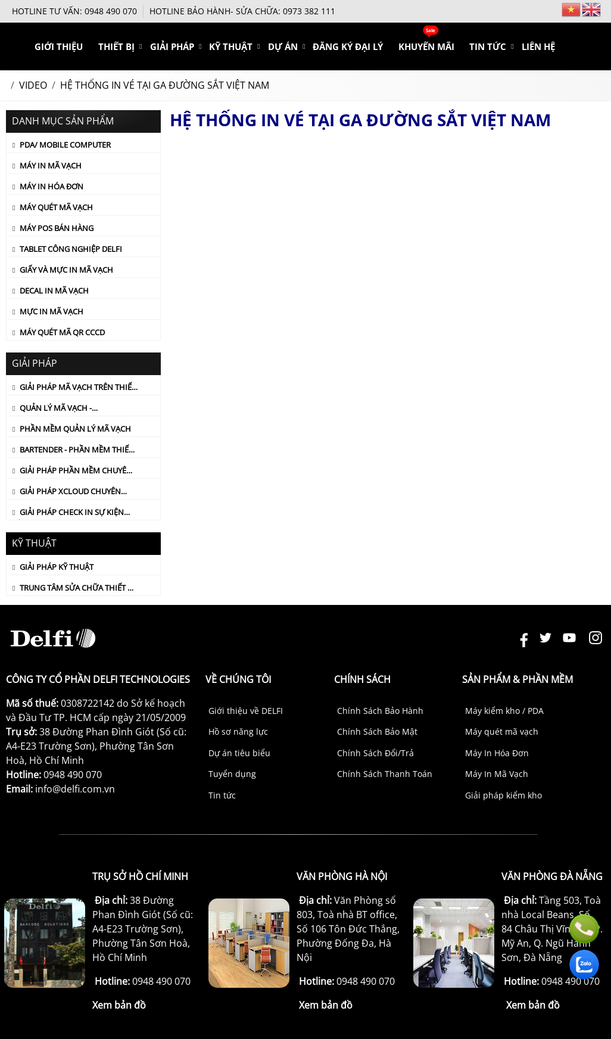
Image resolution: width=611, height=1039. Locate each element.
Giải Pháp (237, 47)
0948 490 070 (111, 11)
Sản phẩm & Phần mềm (517, 679)
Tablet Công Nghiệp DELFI (71, 249)
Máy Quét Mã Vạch (56, 207)
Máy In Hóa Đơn (51, 186)
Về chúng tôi (238, 679)
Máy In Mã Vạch (51, 165)
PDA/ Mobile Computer (65, 144)
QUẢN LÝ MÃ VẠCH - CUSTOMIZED (52, 409)
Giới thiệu (142, 47)
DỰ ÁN (331, 47)
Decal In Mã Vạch (54, 290)
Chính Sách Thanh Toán (384, 773)
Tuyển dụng (232, 773)
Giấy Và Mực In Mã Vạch (66, 269)
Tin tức (222, 795)
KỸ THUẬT (287, 47)
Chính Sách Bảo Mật (377, 731)
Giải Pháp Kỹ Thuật (56, 566)
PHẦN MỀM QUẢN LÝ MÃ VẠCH (75, 428)
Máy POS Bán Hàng (56, 228)
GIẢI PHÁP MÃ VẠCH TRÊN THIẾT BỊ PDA (74, 388)
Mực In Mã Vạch (51, 311)
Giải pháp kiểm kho (503, 795)
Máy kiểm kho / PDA (504, 710)
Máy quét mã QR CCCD (62, 332)
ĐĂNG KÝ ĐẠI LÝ (386, 47)
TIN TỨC (505, 47)
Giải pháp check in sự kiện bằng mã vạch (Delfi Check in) (72, 513)
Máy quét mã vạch (501, 731)
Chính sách (362, 679)
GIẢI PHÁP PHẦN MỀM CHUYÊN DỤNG (72, 471)
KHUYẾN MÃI (453, 47)
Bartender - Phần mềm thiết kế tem (73, 450)
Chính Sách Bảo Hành (380, 710)
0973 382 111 (309, 11)
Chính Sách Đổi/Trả (375, 753)
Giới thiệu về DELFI (245, 710)
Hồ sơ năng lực (238, 731)
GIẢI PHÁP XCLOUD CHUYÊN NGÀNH (67, 492)
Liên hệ (547, 47)
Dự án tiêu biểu (239, 753)
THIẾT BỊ (190, 47)
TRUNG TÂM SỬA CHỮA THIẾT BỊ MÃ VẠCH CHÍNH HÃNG (74, 588)
